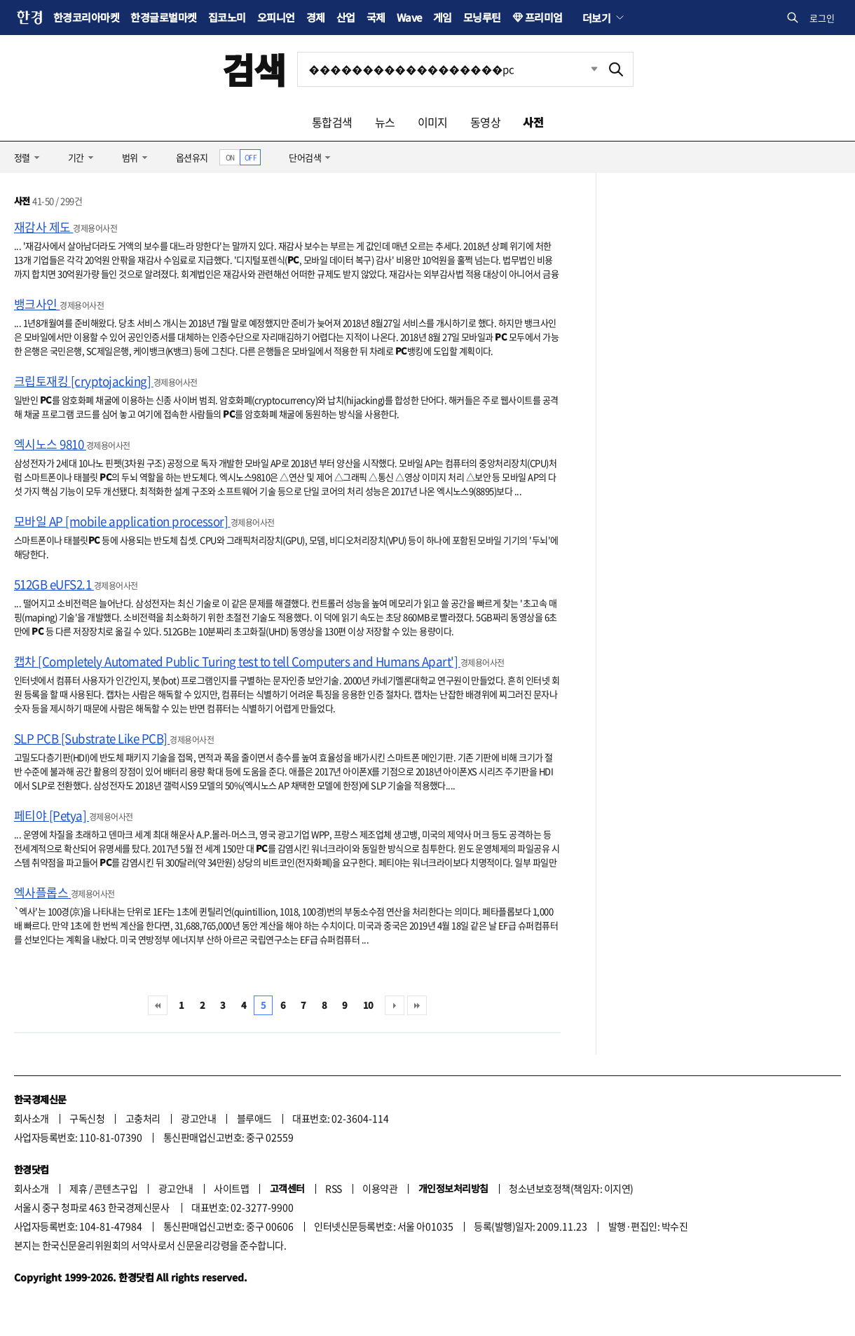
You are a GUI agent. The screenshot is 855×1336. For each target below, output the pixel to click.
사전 (533, 121)
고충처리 (142, 1118)
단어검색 (305, 157)
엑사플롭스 (42, 892)
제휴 (78, 1188)
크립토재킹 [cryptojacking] (83, 381)
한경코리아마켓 (86, 17)
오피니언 (276, 17)
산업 (345, 17)
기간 (76, 157)
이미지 (433, 121)
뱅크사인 (37, 303)
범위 (130, 157)
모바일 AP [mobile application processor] (122, 521)
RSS (333, 1188)
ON (230, 157)
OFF (250, 157)
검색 (254, 69)
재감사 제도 (43, 226)
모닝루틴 (482, 17)
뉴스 (385, 121)
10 (368, 1005)
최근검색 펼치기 (584, 69)
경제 (315, 17)
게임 (442, 17)
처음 (157, 1005)
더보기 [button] (596, 17)
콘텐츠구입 (115, 1188)
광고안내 (198, 1118)
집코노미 (227, 17)
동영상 (485, 121)
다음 (394, 1005)
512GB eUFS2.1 (54, 584)
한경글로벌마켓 (163, 17)
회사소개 (31, 1118)
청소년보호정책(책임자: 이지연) (571, 1188)
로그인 (822, 18)
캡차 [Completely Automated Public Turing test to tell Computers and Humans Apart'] (237, 661)
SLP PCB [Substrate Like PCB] (92, 738)
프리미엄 (544, 17)
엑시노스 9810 (50, 444)
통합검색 (332, 121)
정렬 (22, 157)
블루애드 (254, 1118)
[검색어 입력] (448, 69)
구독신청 (86, 1118)
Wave (409, 17)
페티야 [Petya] (51, 815)
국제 (376, 17)
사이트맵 (231, 1188)
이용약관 (379, 1188)
